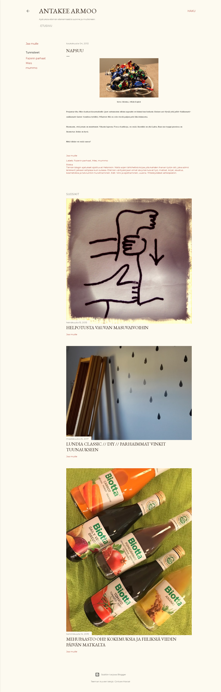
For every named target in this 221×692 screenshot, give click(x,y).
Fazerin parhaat (36, 58)
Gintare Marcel (122, 681)
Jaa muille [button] (32, 43)
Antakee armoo (68, 11)
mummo (31, 68)
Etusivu (46, 26)
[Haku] (191, 11)
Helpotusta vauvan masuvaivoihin (107, 327)
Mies (29, 63)
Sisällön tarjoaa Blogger (110, 674)
